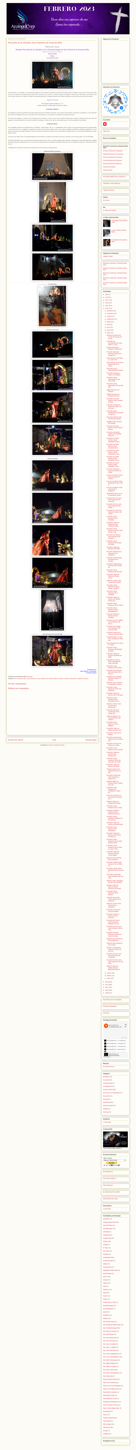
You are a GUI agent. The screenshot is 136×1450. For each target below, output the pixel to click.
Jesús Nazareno (31, 678)
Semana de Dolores (109, 167)
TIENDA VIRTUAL (108, 190)
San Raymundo (108, 1376)
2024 (107, 294)
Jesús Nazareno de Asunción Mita (47, 678)
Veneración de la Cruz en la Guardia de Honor (114, 494)
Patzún (105, 1299)
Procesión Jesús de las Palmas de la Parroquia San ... (115, 739)
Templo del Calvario (82, 678)
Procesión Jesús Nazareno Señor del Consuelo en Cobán (114, 760)
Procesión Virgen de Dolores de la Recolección (113, 754)
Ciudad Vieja (107, 1238)
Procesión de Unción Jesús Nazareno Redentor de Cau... (113, 922)
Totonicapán (107, 1421)
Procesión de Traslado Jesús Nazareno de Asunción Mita (114, 628)
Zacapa (105, 1430)
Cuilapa (105, 1244)
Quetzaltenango (108, 1305)
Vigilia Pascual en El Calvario (113, 390)
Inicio (54, 740)
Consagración (107, 1086)
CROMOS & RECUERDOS (111, 183)
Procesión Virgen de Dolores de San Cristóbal (113, 615)
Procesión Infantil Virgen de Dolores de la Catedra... (114, 559)
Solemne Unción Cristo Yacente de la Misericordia (114, 705)
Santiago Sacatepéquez (110, 1401)
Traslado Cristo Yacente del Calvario (114, 422)
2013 (107, 982)
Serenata (106, 1112)
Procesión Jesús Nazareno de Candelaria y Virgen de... (113, 790)
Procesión (61, 678)
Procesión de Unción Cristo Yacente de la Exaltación (114, 899)
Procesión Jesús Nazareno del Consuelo (115, 748)
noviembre (110, 313)
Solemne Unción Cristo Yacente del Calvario (114, 581)
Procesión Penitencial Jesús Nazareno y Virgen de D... (113, 776)
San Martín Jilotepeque (110, 1360)
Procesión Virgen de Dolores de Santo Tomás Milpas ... (113, 853)
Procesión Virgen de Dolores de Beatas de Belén (114, 655)
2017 (107, 300)
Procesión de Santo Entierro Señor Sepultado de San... (113, 452)
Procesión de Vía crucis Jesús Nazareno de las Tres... (114, 928)
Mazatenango (107, 1273)
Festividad (106, 1102)
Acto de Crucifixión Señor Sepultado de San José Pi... (115, 483)
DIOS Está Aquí (108, 1185)
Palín (104, 1286)
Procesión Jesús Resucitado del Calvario (115, 369)
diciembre (110, 311)
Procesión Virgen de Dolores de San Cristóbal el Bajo (113, 524)
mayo (109, 330)
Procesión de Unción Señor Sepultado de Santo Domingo (114, 661)
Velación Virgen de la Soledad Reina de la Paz (114, 770)
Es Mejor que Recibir (109, 210)
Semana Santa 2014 (70, 678)
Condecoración (108, 1083)
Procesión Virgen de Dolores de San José (114, 729)
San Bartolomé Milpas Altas (111, 1325)
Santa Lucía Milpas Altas (111, 1389)
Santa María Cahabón (110, 1392)
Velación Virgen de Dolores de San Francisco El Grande (114, 886)
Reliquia (105, 1109)
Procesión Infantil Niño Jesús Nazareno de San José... (115, 876)
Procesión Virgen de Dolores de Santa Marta (115, 823)
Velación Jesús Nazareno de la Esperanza (114, 939)
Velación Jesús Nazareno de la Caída (114, 944)
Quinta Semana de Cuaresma (112, 163)
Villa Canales (107, 1424)
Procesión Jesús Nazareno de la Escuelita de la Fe (113, 699)
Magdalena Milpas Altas (110, 1270)
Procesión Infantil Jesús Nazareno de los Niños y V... (114, 864)
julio (108, 324)
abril (108, 333)
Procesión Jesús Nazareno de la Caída (114, 806)
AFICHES (106, 1013)
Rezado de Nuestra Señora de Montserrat (114, 348)
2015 (107, 305)
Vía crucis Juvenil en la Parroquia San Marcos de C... (114, 797)
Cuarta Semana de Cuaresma (112, 160)
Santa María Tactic (109, 1395)
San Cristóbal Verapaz (110, 1328)
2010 (107, 990)
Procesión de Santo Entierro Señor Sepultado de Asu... (113, 458)
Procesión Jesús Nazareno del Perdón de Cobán (114, 542)
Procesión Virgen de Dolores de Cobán (113, 765)
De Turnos (106, 200)
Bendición (106, 1077)
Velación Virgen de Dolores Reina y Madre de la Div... (114, 783)
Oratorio (105, 1280)
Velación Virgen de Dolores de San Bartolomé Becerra (113, 967)
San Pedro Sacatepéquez (111, 1373)
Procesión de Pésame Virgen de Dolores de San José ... (114, 406)
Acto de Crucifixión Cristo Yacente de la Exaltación (114, 489)
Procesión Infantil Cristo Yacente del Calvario (114, 418)
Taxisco (105, 1414)
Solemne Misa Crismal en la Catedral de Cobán (115, 683)
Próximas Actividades (110, 1006)
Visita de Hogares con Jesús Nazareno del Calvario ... (114, 717)
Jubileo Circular (108, 256)
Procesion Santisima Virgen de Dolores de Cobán (114, 470)
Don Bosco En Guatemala (111, 1093)
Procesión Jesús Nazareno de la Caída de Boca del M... (114, 841)
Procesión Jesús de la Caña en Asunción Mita (115, 633)
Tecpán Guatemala (109, 1418)
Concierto (106, 1080)
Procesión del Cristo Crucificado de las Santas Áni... (113, 711)
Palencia (106, 1283)
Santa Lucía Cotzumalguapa (112, 1385)
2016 (107, 303)
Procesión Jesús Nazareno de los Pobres (115, 604)
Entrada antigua (91, 740)
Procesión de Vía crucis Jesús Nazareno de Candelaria (114, 955)
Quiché (105, 1312)
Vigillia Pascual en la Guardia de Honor (113, 395)
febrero (109, 975)
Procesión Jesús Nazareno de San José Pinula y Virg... (114, 530)
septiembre (110, 319)
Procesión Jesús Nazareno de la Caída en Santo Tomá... (114, 847)
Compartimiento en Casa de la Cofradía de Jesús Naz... (115, 638)
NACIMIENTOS (108, 1172)
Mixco (105, 1276)
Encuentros (106, 1096)
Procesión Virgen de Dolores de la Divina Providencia (114, 834)
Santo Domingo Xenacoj (110, 1405)
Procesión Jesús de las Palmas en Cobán (114, 744)
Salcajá (105, 1318)
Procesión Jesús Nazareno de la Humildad (112, 518)
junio (108, 327)
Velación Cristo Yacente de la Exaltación (114, 858)
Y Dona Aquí (107, 1122)
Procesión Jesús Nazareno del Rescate (114, 570)
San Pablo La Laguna (110, 1366)
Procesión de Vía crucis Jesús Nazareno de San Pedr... (115, 961)
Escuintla (106, 1251)
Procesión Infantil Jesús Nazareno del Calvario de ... (114, 565)
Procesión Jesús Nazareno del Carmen (114, 667)
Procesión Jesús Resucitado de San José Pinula (113, 379)
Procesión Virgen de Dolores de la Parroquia (115, 694)
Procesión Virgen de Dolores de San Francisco (113, 915)
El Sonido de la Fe (109, 1066)
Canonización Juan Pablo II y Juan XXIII (115, 359)
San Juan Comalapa (109, 1344)
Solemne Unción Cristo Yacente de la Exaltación (114, 905)
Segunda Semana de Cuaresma (113, 154)
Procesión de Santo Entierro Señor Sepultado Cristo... (113, 464)
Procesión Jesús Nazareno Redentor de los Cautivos (114, 818)
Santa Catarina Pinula (110, 1379)
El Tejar (105, 1248)
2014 (15, 678)
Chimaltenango (108, 1228)
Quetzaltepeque (108, 1308)
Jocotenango (107, 1267)
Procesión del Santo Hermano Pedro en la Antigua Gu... (114, 353)
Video (105, 131)
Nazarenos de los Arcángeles (112, 999)
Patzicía (105, 1296)
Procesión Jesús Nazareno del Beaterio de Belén (114, 649)
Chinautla (106, 1232)
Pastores (106, 1289)
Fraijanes (106, 1254)
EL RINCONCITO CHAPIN (111, 1192)
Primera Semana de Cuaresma (113, 151)
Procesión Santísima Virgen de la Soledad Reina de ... (114, 433)
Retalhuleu (106, 1315)
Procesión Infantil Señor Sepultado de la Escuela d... (115, 870)
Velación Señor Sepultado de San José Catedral (115, 881)
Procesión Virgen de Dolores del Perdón (113, 548)
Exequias (106, 1099)
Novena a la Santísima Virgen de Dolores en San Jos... (114, 949)
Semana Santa (107, 170)
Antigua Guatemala (109, 1222)
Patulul (105, 1292)
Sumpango (106, 1411)
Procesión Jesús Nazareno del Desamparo (112, 828)
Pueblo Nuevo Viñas (109, 1302)
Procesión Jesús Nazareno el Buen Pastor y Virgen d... (113, 586)
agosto (109, 322)
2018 (107, 297)
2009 (107, 993)
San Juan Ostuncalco (110, 1350)
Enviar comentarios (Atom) (56, 745)
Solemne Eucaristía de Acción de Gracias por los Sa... (114, 336)
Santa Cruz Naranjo (109, 1382)
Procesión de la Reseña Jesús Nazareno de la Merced (114, 672)
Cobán (105, 1241)
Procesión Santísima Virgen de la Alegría (113, 374)
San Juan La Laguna (109, 1347)
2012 (107, 984)
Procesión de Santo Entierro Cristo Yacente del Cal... (114, 427)
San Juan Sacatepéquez (111, 1353)
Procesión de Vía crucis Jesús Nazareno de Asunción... (114, 499)
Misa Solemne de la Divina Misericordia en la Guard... (115, 364)
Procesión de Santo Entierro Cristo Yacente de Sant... (114, 400)
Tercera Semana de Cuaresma (112, 157)
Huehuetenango (108, 1260)
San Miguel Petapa (109, 1363)
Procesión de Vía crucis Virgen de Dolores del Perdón (114, 511)
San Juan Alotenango (110, 1337)
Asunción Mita (22, 678)
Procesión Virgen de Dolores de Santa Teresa (113, 576)
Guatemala (106, 1257)
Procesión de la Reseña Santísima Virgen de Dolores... (114, 678)
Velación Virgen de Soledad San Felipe (113, 802)
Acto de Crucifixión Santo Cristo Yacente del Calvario (114, 476)
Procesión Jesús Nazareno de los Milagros (112, 724)
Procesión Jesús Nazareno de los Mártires (112, 893)
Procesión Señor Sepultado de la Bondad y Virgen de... (115, 412)
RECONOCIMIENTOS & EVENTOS (114, 177)
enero (109, 978)
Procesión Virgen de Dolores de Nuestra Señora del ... (113, 599)
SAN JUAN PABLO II (109, 1178)
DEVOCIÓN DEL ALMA (110, 1199)
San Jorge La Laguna (110, 1331)
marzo (109, 973)
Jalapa (105, 1264)
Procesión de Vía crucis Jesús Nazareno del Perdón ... (114, 505)
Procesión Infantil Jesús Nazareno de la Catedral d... (114, 553)
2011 (107, 987)
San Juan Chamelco (109, 1341)
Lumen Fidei (107, 1209)
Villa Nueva (106, 1427)
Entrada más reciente (15, 740)
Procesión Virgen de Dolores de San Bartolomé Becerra (113, 812)
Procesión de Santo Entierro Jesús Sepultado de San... (113, 439)
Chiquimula (106, 1235)
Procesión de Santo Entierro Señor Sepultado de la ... (113, 446)
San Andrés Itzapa (109, 1321)
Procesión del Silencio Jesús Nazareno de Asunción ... (113, 536)
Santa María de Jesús (110, 1398)
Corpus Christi (107, 1089)
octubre (109, 316)
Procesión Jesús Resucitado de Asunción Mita (115, 385)
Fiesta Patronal (108, 1105)
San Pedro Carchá (109, 1370)
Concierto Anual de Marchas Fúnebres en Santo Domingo (114, 934)
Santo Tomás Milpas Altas (111, 1408)
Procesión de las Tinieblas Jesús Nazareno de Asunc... (115, 621)
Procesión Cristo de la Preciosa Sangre (113, 910)
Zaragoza (106, 1434)
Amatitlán (106, 1219)
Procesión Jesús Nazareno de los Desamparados (112, 609)
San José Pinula (108, 1334)
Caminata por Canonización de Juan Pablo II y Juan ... (114, 343)
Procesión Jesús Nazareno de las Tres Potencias (114, 688)
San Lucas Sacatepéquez (111, 1357)
